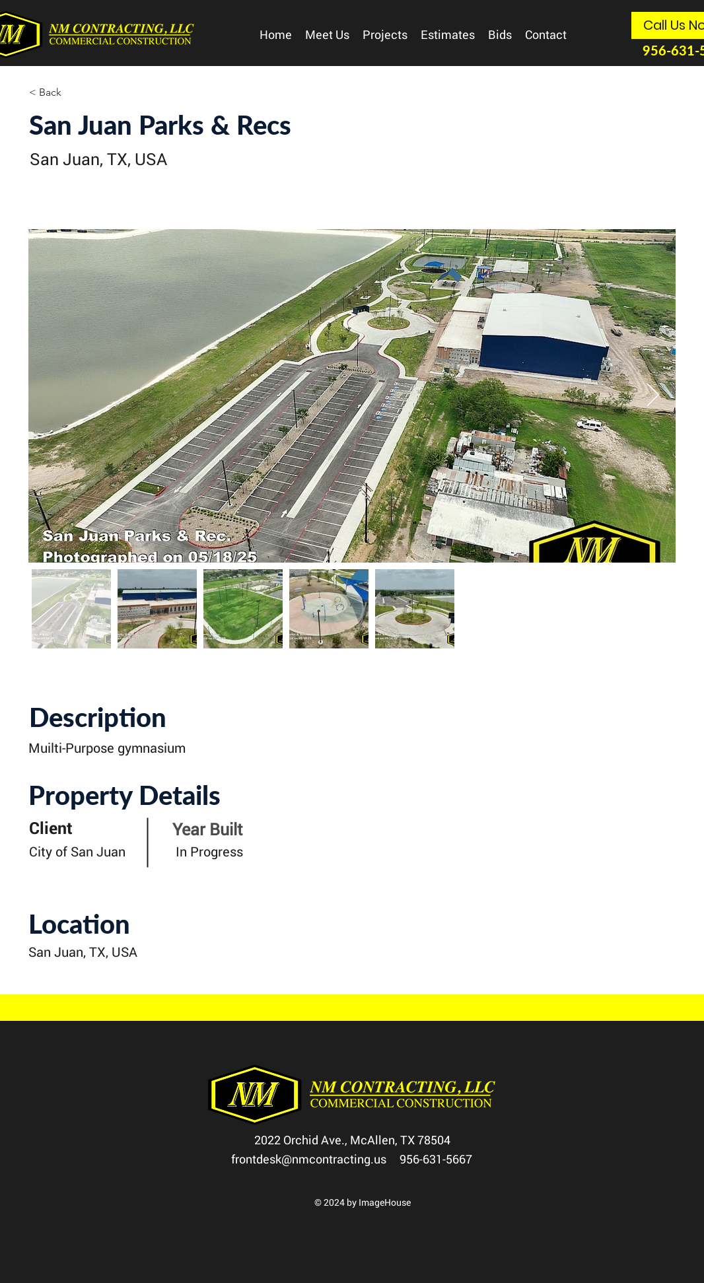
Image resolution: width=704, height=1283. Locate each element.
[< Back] (76, 92)
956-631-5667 (436, 1159)
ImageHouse (385, 1202)
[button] (327, 34)
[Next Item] (652, 396)
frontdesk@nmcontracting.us (315, 1159)
